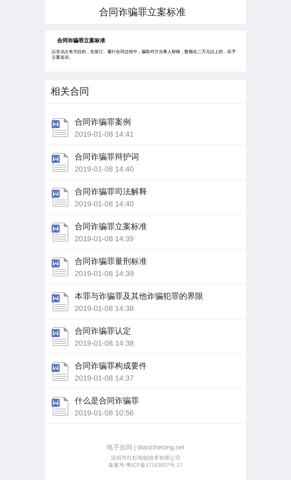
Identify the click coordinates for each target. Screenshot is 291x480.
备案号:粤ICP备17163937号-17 (145, 465)
